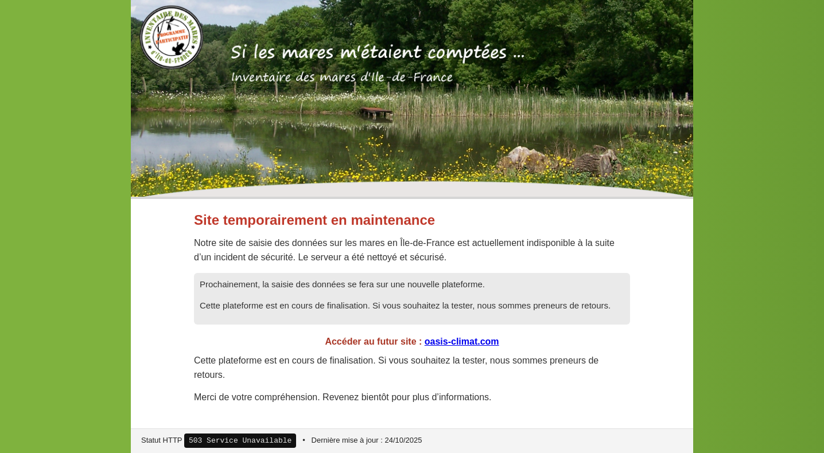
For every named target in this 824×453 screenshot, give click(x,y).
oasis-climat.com (462, 341)
